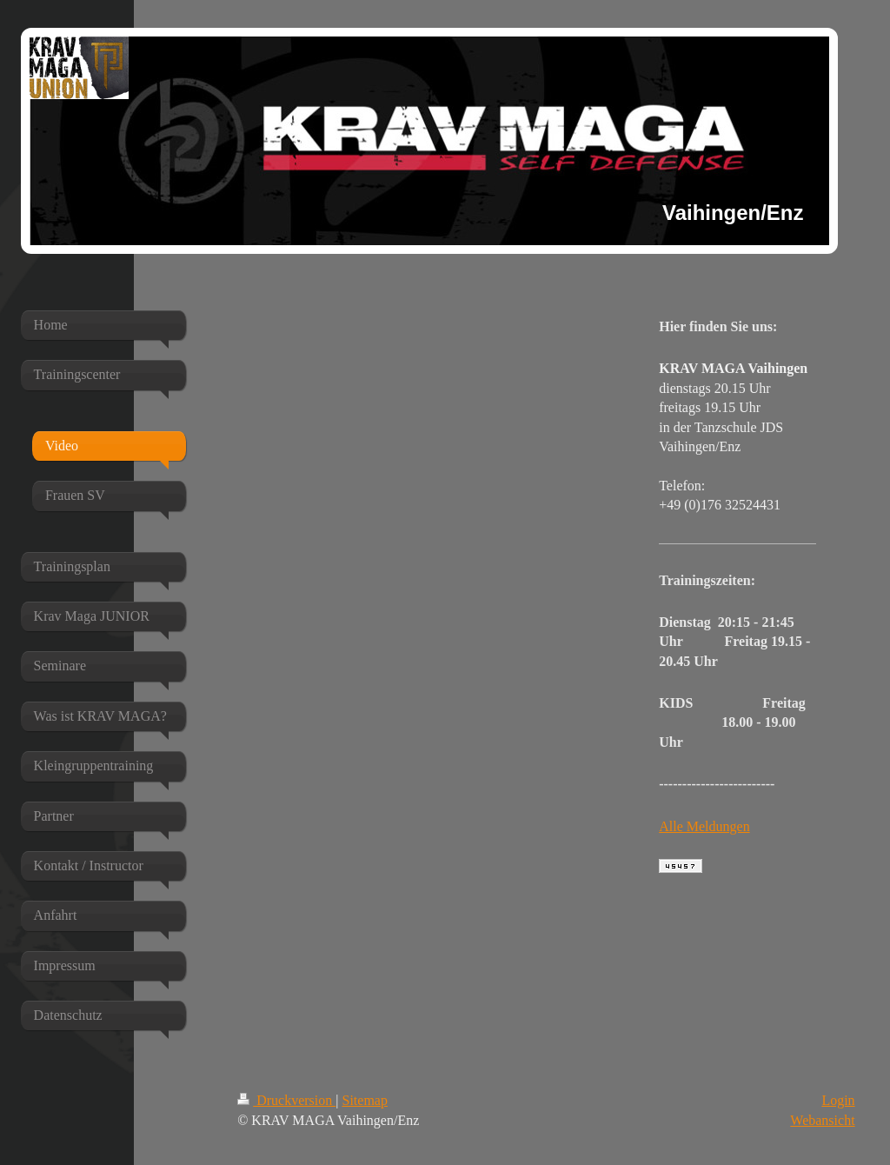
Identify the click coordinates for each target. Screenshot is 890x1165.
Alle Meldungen (704, 826)
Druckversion (286, 1100)
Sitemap (365, 1100)
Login (837, 1100)
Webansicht (822, 1120)
